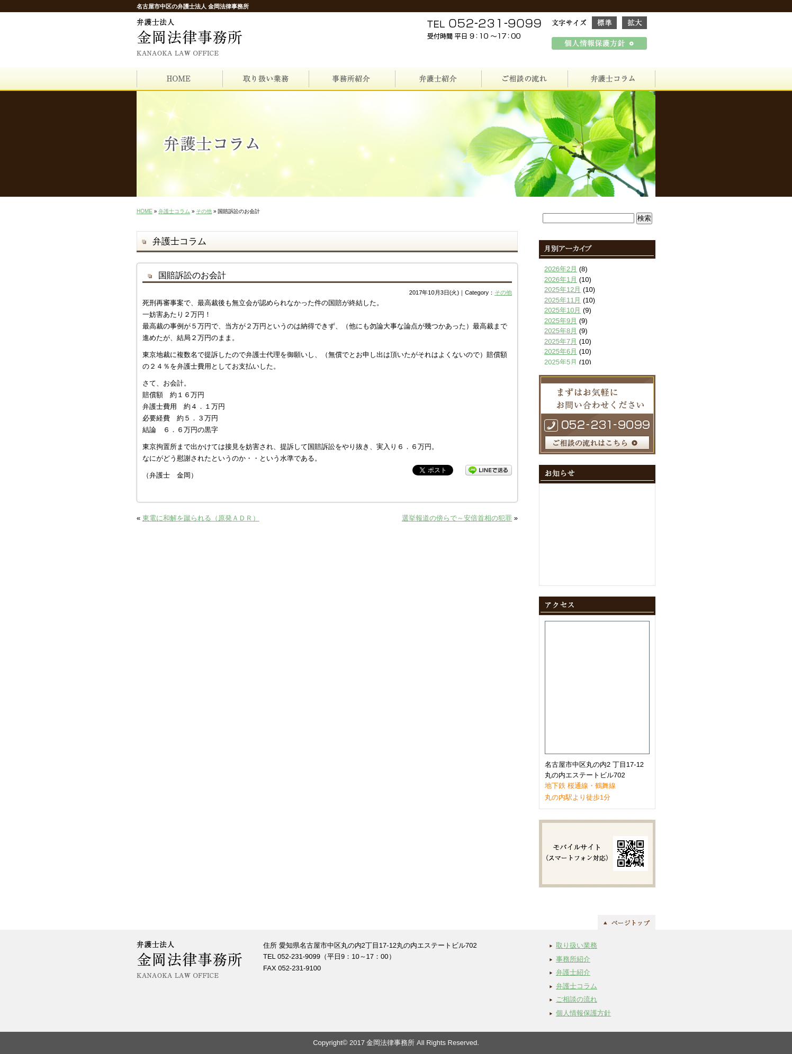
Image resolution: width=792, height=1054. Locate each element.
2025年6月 (560, 351)
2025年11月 (562, 300)
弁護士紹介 (573, 972)
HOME (144, 211)
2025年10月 (562, 310)
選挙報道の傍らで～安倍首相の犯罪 (457, 518)
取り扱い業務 (576, 945)
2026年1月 (560, 279)
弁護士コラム (174, 211)
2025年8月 (560, 331)
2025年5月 (560, 362)
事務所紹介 (573, 959)
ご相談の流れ (576, 999)
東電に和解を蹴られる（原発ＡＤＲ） (200, 518)
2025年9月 (560, 321)
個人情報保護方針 (583, 1013)
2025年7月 (560, 341)
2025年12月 (562, 290)
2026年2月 (560, 269)
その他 (204, 211)
